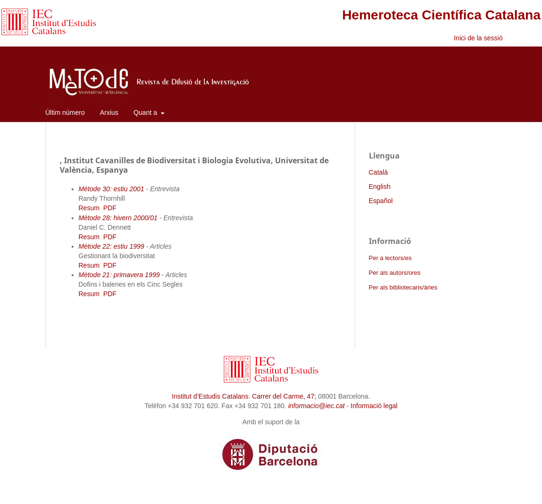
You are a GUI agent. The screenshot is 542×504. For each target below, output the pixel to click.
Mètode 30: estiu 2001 (112, 189)
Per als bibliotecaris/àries (403, 287)
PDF (110, 208)
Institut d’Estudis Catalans (210, 396)
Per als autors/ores (395, 272)
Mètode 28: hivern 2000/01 (118, 218)
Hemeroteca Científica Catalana (441, 15)
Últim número (65, 112)
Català (378, 172)
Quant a (146, 112)
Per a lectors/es (390, 257)
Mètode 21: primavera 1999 (119, 275)
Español (381, 201)
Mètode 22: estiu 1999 (112, 246)
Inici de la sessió (478, 38)
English (380, 186)
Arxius (109, 112)
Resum (89, 208)
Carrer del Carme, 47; (284, 396)
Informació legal (373, 406)
